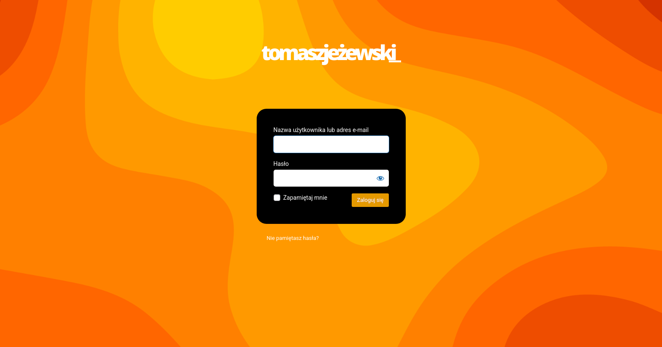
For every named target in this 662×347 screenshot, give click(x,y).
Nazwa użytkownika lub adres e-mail (321, 130)
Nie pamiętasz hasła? (293, 238)
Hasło (281, 163)
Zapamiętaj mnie (305, 197)
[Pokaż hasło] (380, 178)
